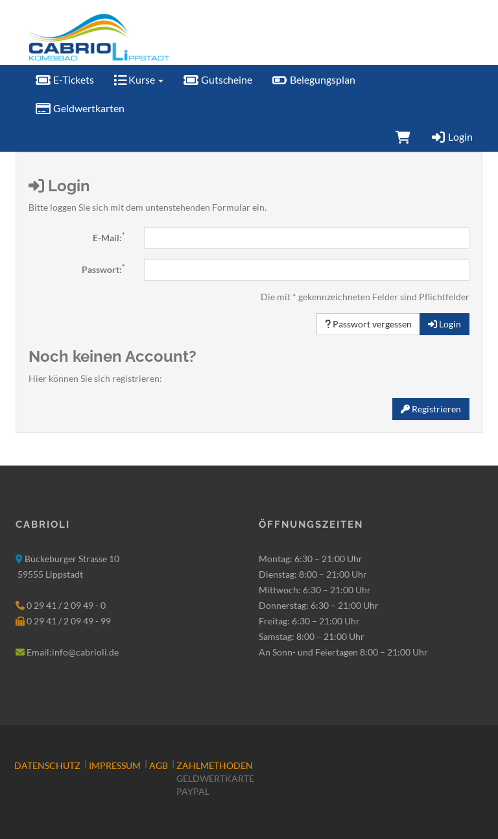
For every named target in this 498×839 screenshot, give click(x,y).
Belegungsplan (313, 79)
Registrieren (431, 408)
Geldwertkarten (79, 108)
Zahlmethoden (214, 765)
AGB (158, 765)
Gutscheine (217, 79)
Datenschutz (47, 765)
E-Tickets (64, 79)
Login (451, 136)
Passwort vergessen (368, 323)
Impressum (115, 765)
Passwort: (103, 269)
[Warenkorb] (403, 137)
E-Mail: (108, 237)
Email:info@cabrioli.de (73, 651)
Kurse (138, 79)
